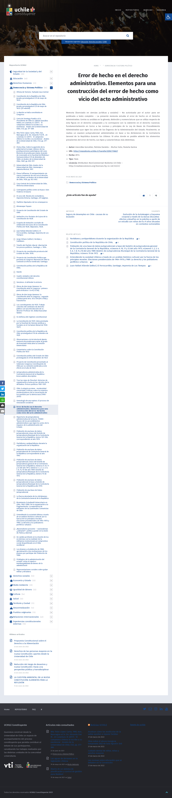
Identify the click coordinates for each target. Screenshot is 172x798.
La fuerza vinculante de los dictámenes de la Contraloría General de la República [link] (33, 497)
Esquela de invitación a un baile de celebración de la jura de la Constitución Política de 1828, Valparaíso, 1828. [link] (32, 225)
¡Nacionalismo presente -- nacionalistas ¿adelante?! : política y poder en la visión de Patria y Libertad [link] (32, 531)
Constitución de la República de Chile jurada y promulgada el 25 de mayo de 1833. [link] (31, 98)
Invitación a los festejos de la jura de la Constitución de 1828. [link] (32, 218)
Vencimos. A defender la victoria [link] (29, 282)
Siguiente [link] (156, 211)
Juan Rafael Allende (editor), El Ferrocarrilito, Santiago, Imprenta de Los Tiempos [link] (108, 265)
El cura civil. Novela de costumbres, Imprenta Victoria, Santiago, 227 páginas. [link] (32, 197)
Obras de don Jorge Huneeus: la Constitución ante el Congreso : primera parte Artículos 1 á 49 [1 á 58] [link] (32, 288)
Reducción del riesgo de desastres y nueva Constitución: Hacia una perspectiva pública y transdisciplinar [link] (31, 667)
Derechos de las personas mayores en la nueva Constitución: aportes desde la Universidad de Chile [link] (33, 654)
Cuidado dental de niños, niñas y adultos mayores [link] (103, 752)
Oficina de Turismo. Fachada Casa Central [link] (33, 92)
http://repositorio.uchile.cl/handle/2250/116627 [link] (96, 151)
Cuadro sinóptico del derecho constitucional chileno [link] (28, 277)
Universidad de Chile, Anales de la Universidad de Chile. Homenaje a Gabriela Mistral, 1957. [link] (30, 167)
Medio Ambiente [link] (20, 585)
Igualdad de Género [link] (22, 589)
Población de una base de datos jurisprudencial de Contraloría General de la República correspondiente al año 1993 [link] (33, 452)
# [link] (41, 709)
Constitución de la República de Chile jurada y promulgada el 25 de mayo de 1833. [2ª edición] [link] (31, 106)
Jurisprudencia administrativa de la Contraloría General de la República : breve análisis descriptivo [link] (31, 374)
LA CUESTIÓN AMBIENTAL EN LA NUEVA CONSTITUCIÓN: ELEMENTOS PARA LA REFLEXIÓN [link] (32, 680)
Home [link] (96, 66)
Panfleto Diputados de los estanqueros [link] (32, 202)
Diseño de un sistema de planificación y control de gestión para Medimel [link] (66, 771)
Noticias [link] (148, 10)
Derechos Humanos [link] (22, 83)
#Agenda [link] (161, 10)
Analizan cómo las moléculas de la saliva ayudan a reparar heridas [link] (104, 732)
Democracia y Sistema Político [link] (118, 66)
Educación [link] (84, 42)
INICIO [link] (118, 10)
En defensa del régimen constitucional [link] (32, 317)
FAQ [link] (34, 709)
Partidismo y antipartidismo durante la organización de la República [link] (102, 238)
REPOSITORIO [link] (132, 10)
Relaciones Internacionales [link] (26, 617)
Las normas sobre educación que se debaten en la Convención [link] (105, 761)
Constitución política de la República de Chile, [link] (92, 242)
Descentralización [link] (21, 608)
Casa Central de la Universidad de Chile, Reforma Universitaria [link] (32, 185)
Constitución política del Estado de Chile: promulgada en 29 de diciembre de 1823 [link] (33, 357)
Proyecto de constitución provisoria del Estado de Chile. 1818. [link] (32, 252)
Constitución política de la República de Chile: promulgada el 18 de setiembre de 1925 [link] (32, 333)
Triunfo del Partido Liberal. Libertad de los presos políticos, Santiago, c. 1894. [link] (32, 246)
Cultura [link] (16, 594)
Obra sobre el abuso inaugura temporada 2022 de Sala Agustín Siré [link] (105, 742)
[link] (168, 16)
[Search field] (86, 36)
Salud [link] (16, 598)
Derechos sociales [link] (95, 42)
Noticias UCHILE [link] (98, 725)
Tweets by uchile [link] (137, 725)
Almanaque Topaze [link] (24, 206)
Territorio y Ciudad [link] (21, 603)
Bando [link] (19, 272)
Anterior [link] (70, 211)
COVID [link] (105, 42)
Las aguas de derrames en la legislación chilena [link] (64, 759)
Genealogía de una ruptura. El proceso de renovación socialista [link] (33, 402)
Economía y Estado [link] (22, 580)
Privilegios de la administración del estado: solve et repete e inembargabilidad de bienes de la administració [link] (30, 562)
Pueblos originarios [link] (22, 612)
